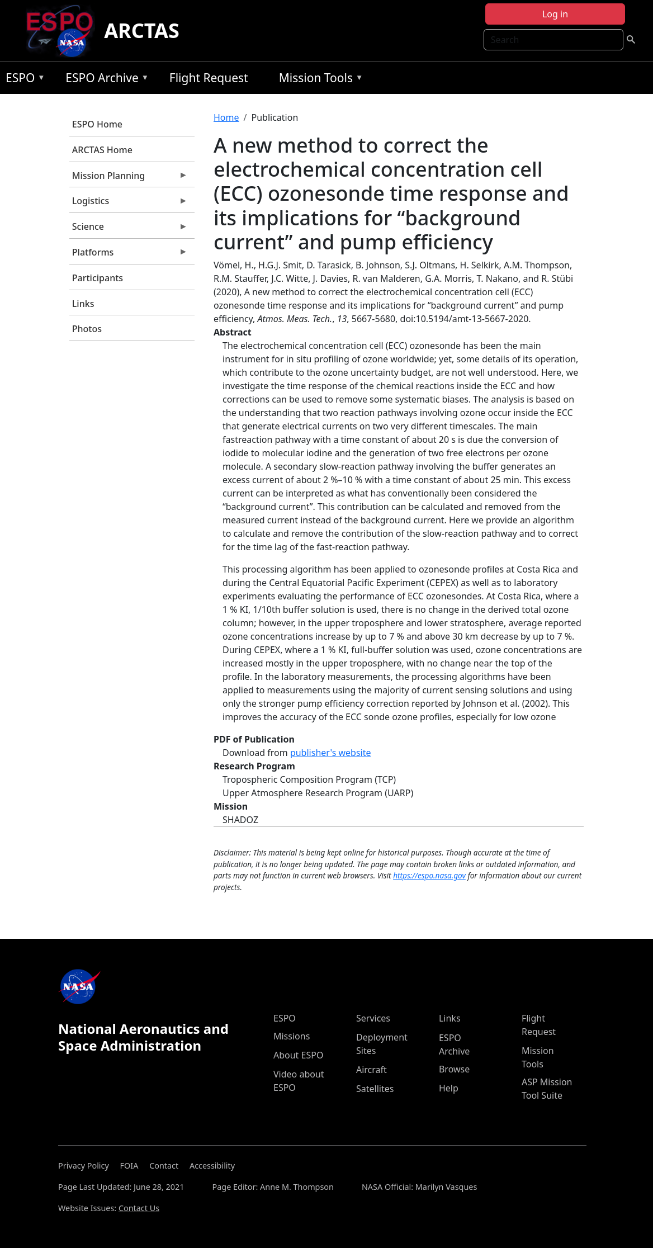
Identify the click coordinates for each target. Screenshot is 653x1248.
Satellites (375, 1088)
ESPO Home (97, 124)
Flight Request (208, 78)
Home (226, 117)
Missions (291, 1036)
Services (373, 1018)
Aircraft (371, 1069)
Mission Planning (128, 178)
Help (448, 1088)
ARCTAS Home (102, 150)
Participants (97, 278)
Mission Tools (318, 79)
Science (128, 229)
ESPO (22, 79)
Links (83, 303)
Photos (87, 329)
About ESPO (298, 1055)
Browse (454, 1069)
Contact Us (139, 1208)
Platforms (128, 255)
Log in (555, 14)
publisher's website (330, 752)
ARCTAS (141, 30)
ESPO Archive (104, 79)
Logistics (128, 203)
